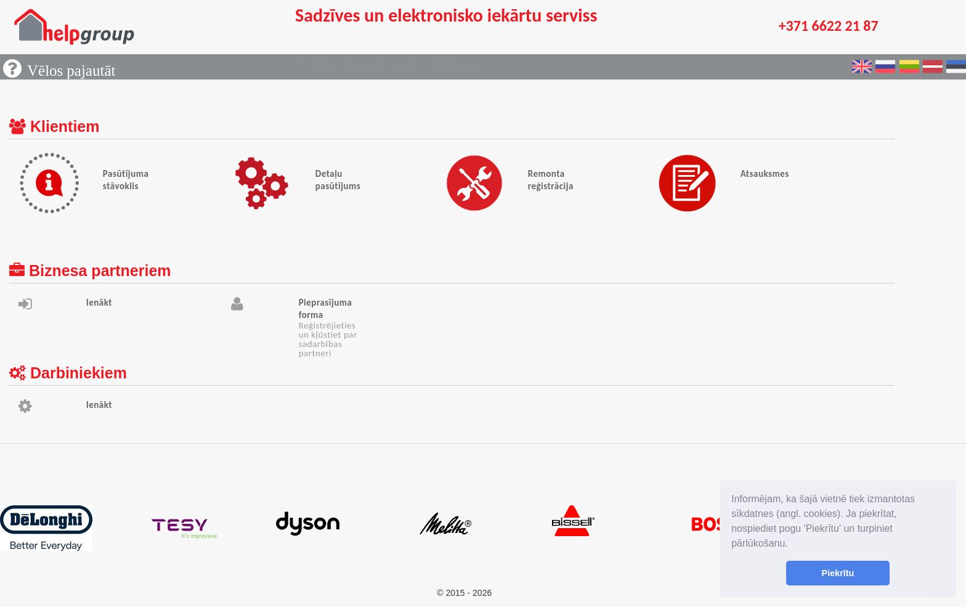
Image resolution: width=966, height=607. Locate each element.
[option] (69, 528)
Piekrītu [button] (838, 573)
